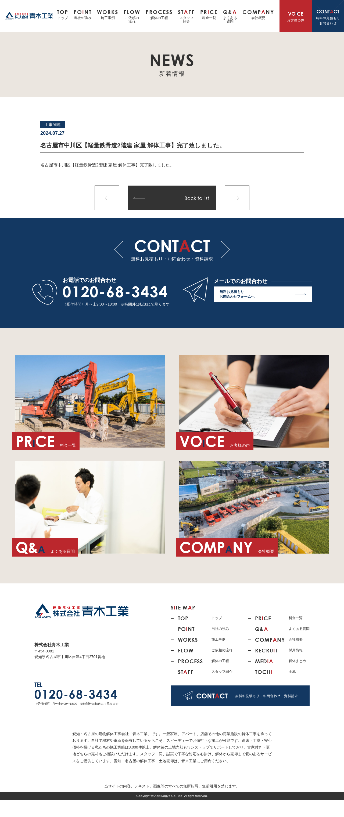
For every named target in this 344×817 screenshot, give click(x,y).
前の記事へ (107, 198)
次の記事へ (237, 198)
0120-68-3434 (115, 291)
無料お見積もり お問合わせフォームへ (263, 295)
